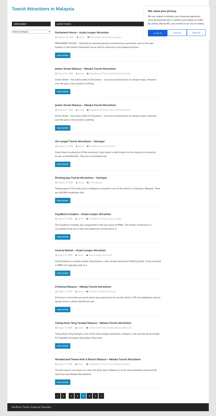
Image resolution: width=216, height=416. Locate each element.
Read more (62, 55)
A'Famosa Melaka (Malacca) (102, 291)
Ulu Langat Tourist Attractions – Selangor (88, 141)
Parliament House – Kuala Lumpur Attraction (90, 32)
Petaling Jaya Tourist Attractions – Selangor (89, 177)
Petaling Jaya (96, 182)
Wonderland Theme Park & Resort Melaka (110, 73)
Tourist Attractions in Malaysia (46, 8)
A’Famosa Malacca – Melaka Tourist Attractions (92, 286)
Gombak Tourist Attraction (102, 146)
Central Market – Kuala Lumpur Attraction (88, 250)
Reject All (177, 31)
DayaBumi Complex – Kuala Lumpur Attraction (92, 214)
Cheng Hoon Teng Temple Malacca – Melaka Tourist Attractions (105, 322)
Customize (157, 31)
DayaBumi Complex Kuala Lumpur (105, 218)
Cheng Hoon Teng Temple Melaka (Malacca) (110, 327)
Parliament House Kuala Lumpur (105, 37)
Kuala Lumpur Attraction (100, 255)
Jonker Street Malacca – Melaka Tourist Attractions (95, 68)
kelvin (82, 37)
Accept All (197, 31)
